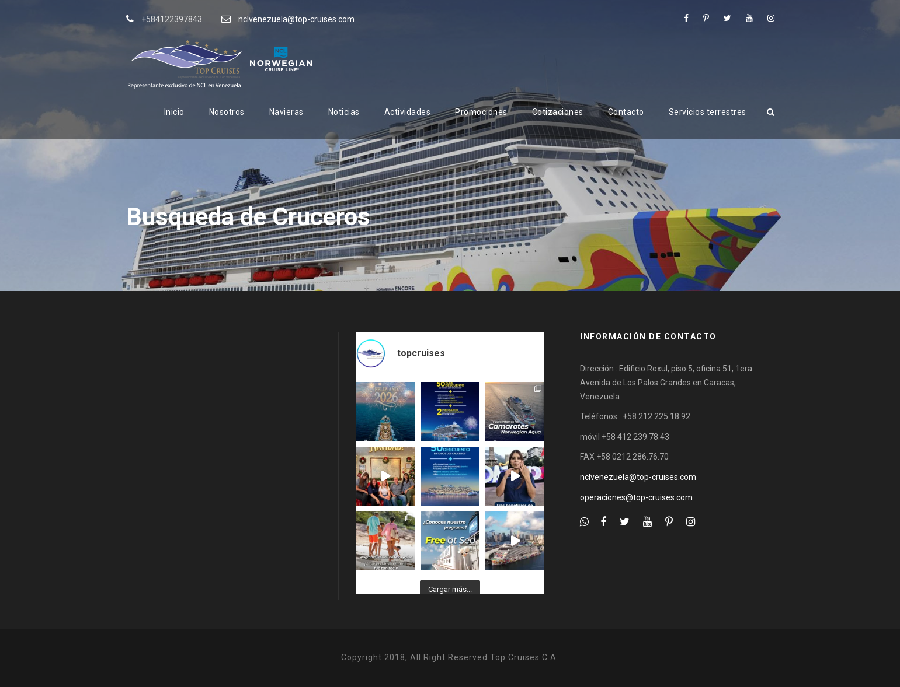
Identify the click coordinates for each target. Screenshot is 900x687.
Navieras (286, 112)
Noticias (344, 112)
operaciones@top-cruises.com (636, 497)
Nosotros (227, 112)
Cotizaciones (557, 112)
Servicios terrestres (707, 112)
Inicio (174, 112)
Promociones (481, 112)
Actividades (407, 112)
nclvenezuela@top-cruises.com (296, 19)
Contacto (626, 112)
